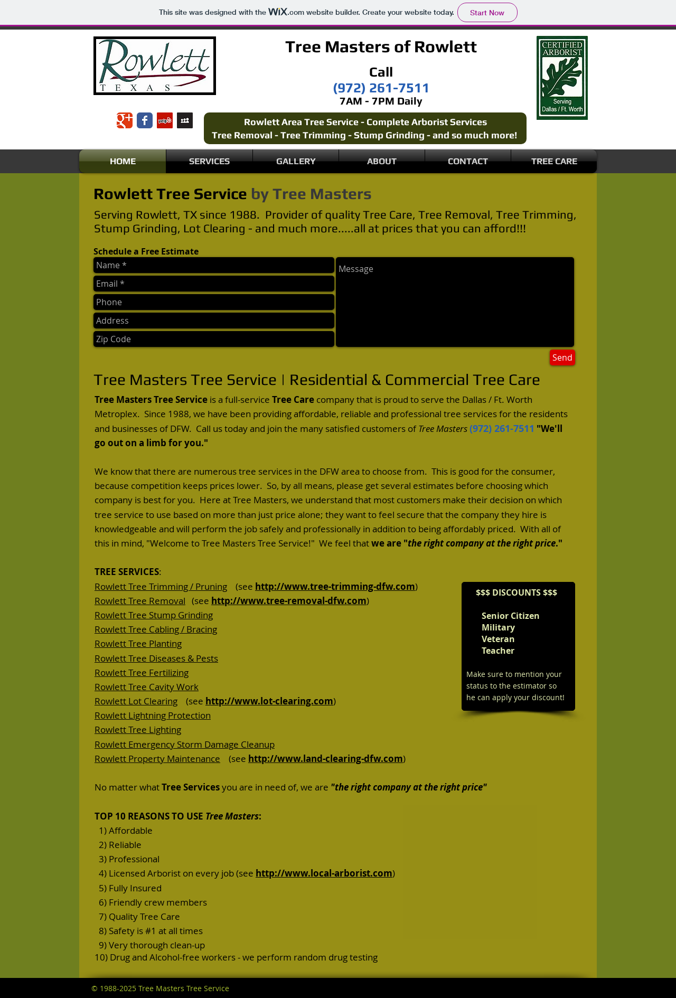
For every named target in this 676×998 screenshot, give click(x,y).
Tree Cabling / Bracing (172, 629)
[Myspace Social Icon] (185, 120)
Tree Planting (155, 643)
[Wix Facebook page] (145, 120)
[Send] (562, 357)
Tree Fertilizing (158, 672)
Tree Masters (337, 46)
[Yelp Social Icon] (165, 120)
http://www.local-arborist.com (324, 873)
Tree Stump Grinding (170, 615)
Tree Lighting (154, 729)
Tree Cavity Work (163, 687)
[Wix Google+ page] (125, 120)
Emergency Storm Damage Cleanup (201, 744)
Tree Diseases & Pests (173, 658)
